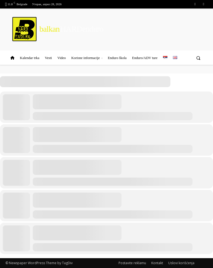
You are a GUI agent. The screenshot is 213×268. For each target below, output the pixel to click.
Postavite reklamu (132, 263)
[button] (198, 58)
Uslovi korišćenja (181, 263)
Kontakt (157, 263)
